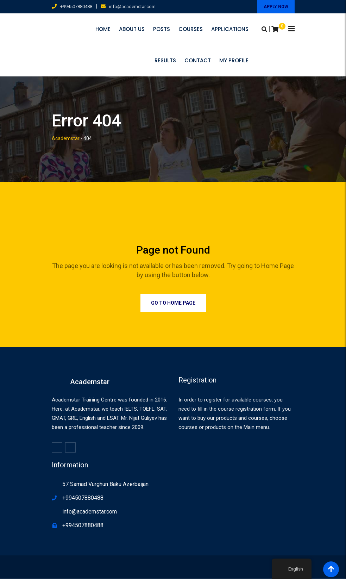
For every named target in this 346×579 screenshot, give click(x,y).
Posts (161, 29)
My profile (275, 60)
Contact (239, 60)
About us (132, 29)
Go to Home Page (173, 303)
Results (207, 60)
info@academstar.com (132, 6)
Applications (230, 29)
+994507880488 (76, 6)
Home (103, 29)
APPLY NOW (276, 6)
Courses (190, 29)
